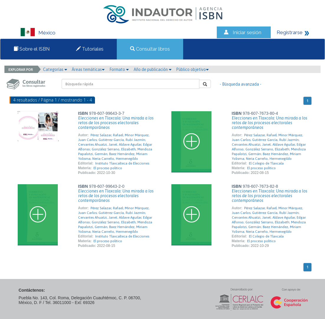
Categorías (55, 69)
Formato (119, 69)
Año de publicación (153, 69)
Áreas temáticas (88, 69)
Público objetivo (192, 69)
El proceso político (107, 168)
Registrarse (290, 32)
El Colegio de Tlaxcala (266, 163)
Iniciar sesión (247, 32)
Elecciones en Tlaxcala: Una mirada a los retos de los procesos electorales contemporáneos (116, 123)
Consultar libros (150, 49)
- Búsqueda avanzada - (240, 84)
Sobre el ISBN (32, 49)
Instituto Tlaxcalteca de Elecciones (122, 163)
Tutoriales (90, 49)
